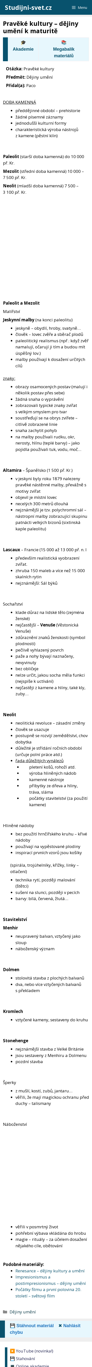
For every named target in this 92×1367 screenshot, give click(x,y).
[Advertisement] (46, 243)
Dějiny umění (23, 1312)
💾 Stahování (22, 1358)
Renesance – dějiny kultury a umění (50, 1271)
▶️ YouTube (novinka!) (31, 1351)
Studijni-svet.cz (28, 7)
